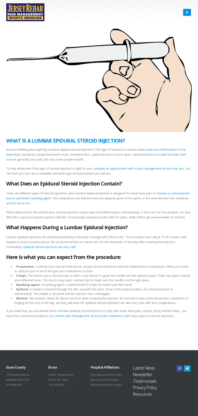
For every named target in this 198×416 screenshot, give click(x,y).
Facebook (180, 368)
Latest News (144, 368)
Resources (142, 394)
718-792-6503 (56, 384)
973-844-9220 (14, 384)
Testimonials (144, 381)
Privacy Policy (145, 387)
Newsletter (143, 374)
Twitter (187, 368)
